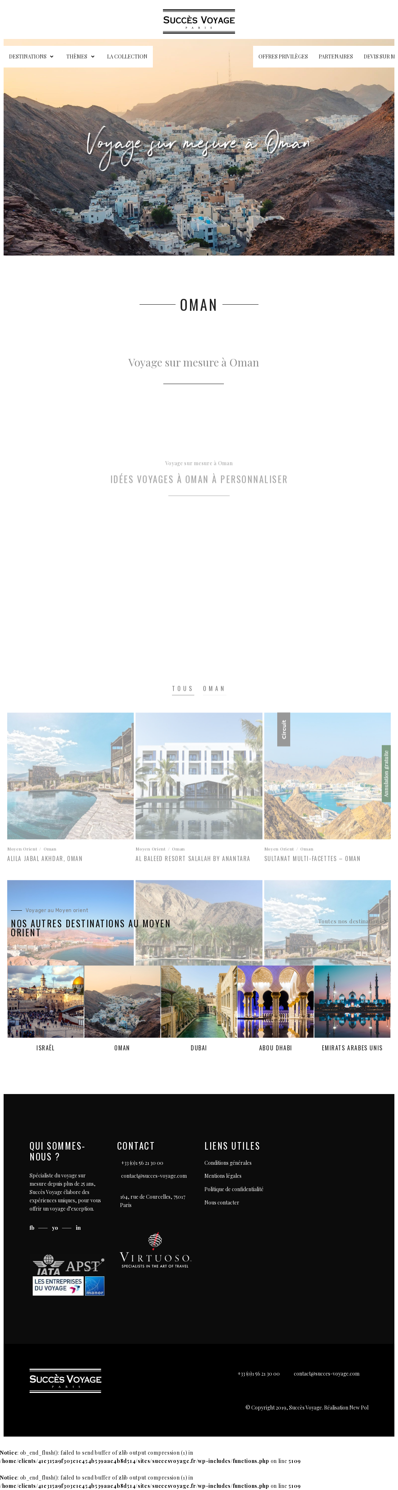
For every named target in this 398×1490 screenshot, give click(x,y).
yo (55, 1227)
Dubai (199, 1048)
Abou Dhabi (275, 1048)
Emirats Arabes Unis (352, 1048)
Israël (45, 1048)
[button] (352, 922)
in (78, 1227)
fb (33, 1227)
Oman (122, 1048)
